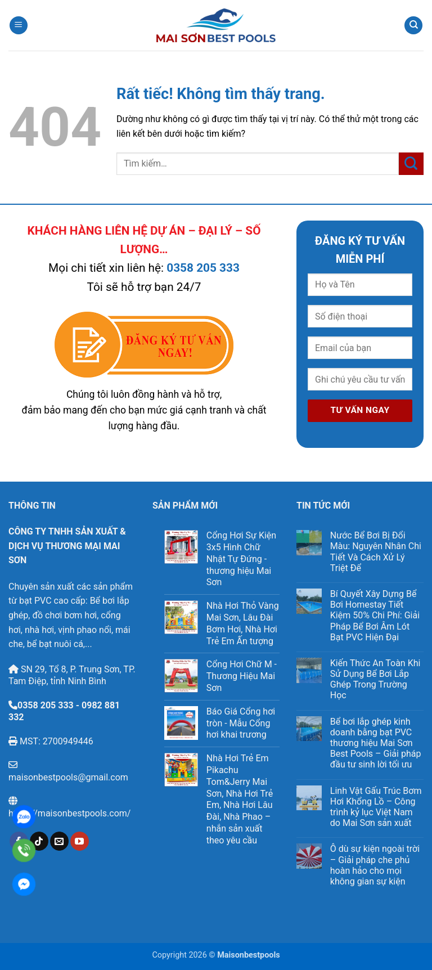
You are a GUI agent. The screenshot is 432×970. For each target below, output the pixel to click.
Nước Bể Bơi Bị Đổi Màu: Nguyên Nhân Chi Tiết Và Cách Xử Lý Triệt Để (375, 551)
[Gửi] (411, 163)
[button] (19, 25)
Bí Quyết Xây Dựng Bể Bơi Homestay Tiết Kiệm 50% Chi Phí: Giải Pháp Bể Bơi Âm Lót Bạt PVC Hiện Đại (375, 616)
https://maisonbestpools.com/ (69, 813)
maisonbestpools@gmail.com (68, 777)
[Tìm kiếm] (413, 25)
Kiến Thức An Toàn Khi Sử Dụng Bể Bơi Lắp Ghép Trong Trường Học (375, 679)
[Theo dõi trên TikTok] (39, 841)
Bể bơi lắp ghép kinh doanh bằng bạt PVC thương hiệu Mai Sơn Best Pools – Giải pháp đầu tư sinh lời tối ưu (375, 743)
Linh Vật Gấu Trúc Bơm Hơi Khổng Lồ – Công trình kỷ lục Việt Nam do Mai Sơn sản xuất (376, 807)
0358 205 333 (203, 268)
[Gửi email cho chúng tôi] (59, 841)
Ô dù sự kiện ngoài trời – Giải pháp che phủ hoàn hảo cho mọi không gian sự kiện (375, 865)
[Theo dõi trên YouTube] (79, 841)
